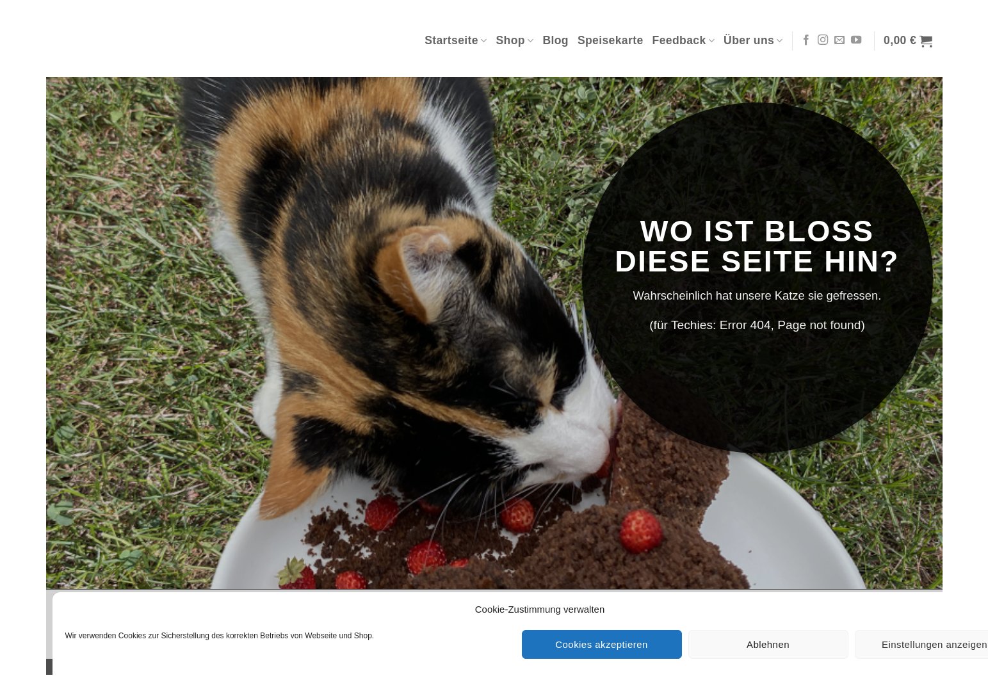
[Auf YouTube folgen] (856, 40)
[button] (908, 41)
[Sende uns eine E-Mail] (839, 40)
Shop (514, 40)
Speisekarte (611, 40)
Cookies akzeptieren (601, 644)
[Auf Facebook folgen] (806, 40)
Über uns (753, 40)
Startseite (456, 40)
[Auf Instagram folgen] (823, 40)
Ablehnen (768, 644)
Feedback (683, 40)
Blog (555, 40)
